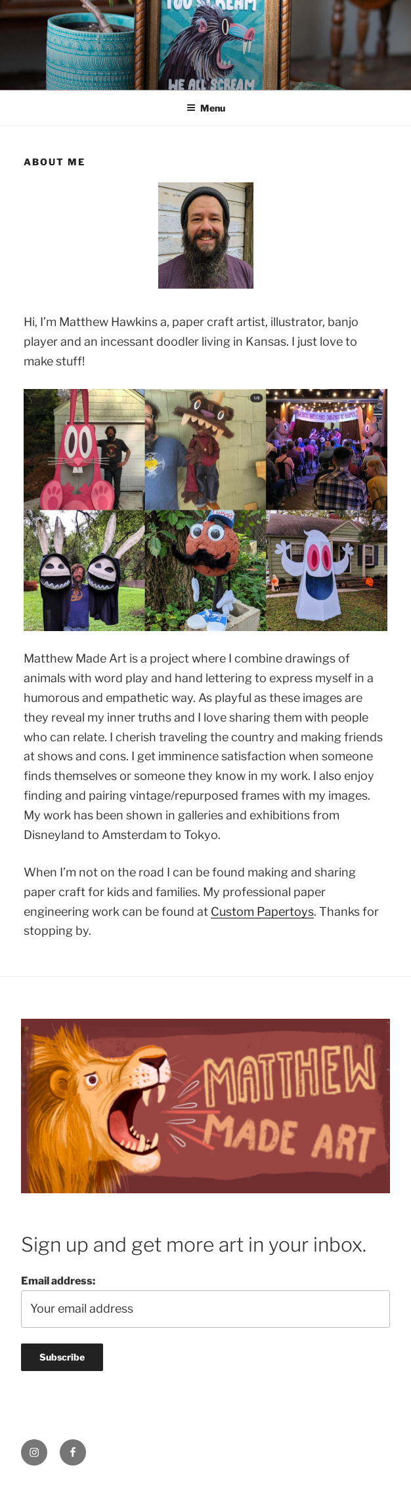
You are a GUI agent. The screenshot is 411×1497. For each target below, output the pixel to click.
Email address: (205, 1301)
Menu (205, 107)
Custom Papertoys (262, 911)
